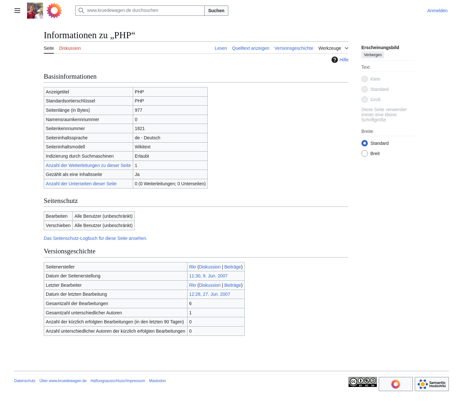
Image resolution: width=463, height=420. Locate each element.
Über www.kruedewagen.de (63, 381)
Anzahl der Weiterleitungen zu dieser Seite (88, 165)
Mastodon (157, 381)
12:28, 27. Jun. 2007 (209, 294)
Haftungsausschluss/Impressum (117, 381)
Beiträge (232, 266)
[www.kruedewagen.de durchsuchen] (139, 10)
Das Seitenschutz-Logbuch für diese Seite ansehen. (95, 238)
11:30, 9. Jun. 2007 (208, 275)
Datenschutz (25, 381)
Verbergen (373, 55)
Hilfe (339, 60)
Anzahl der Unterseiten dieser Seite (81, 183)
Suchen (216, 10)
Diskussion (210, 266)
